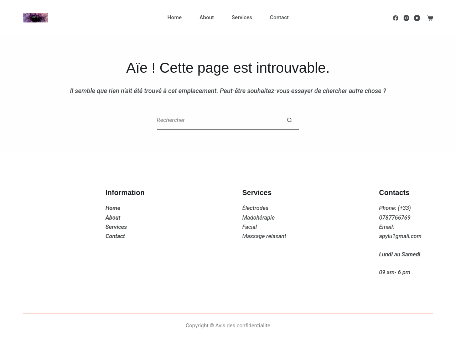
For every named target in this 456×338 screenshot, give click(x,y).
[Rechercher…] (218, 120)
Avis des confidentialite (243, 325)
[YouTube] (417, 18)
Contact (279, 17)
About (207, 17)
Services (242, 17)
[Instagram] (406, 18)
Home (174, 17)
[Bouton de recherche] (289, 120)
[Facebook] (395, 18)
